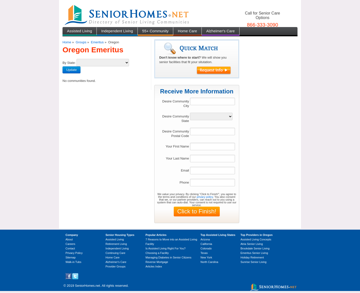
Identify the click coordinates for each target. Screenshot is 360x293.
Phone (184, 182)
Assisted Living (79, 31)
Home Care (187, 31)
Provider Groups (116, 266)
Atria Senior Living (251, 243)
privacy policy (205, 196)
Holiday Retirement (252, 257)
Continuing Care (116, 252)
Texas (204, 252)
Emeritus (97, 42)
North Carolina (209, 261)
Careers (70, 243)
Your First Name (177, 146)
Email (185, 170)
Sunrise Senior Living (253, 261)
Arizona (205, 239)
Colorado (206, 248)
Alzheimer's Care (220, 31)
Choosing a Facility (157, 252)
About (69, 239)
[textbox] (212, 101)
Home (66, 42)
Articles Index (154, 266)
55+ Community (155, 31)
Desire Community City (175, 103)
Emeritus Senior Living (254, 252)
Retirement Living (116, 243)
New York (206, 257)
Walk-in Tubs (73, 261)
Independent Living (117, 31)
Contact (70, 248)
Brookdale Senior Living (255, 248)
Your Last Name (177, 158)
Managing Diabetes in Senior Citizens (168, 257)
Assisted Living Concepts (255, 239)
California (206, 243)
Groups (81, 42)
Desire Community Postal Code (175, 133)
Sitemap (71, 257)
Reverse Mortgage (157, 261)
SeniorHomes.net (87, 285)
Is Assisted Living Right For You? (166, 248)
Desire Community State (175, 118)
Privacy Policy (74, 252)
